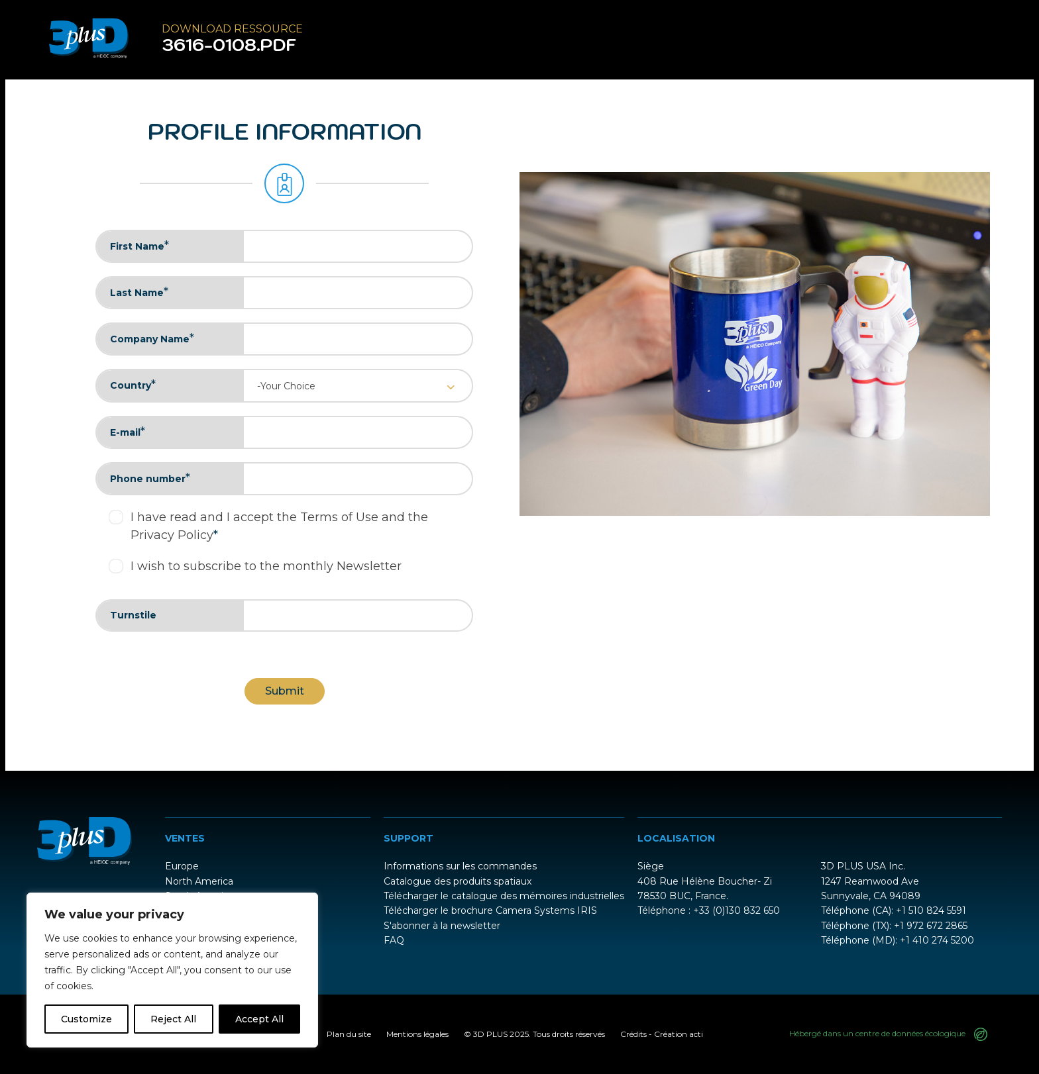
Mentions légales (417, 1034)
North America (199, 881)
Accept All (259, 1019)
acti (696, 1034)
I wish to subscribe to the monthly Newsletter (266, 566)
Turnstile (133, 615)
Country (133, 384)
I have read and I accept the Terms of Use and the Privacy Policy (279, 526)
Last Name (139, 292)
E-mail (127, 431)
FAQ (394, 940)
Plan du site (349, 1034)
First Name (139, 245)
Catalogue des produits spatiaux (457, 881)
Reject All (173, 1019)
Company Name (152, 338)
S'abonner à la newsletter (442, 926)
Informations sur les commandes (460, 866)
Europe (182, 866)
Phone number (150, 478)
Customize (86, 1019)
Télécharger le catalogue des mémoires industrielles (504, 896)
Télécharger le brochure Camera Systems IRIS (490, 910)
